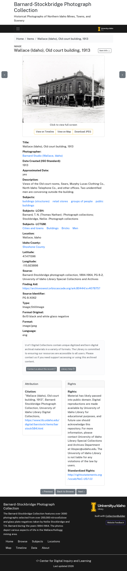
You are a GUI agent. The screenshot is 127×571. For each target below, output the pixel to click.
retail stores (60, 201)
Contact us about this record (41, 369)
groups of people (82, 201)
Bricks (66, 228)
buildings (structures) (36, 201)
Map (8, 547)
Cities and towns (33, 228)
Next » (81, 491)
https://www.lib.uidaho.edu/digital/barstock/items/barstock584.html (42, 424)
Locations (54, 541)
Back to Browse (65, 491)
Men (75, 228)
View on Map (64, 131)
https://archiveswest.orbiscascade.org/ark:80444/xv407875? (61, 288)
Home (20, 38)
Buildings (53, 228)
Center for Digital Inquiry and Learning (63, 561)
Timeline (21, 547)
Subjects (37, 541)
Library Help (68, 369)
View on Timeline (45, 131)
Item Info (104, 50)
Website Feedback (115, 522)
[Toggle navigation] (18, 29)
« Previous (47, 491)
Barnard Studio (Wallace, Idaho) (43, 155)
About (45, 547)
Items (30, 38)
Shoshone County (34, 246)
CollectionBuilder (115, 516)
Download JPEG (83, 131)
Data (34, 547)
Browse (22, 541)
